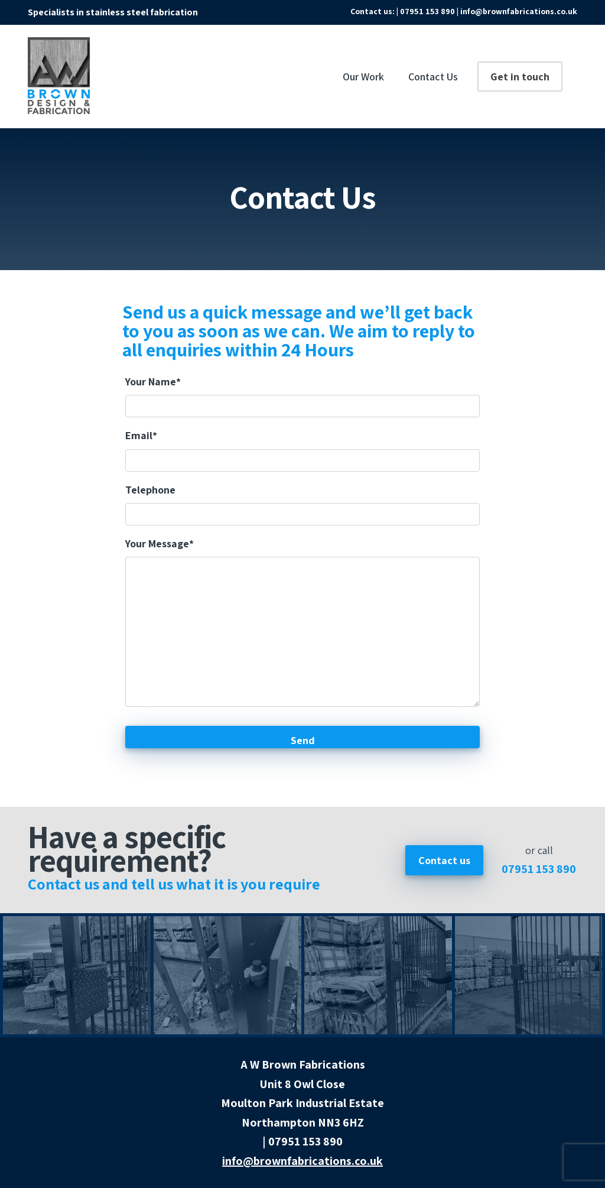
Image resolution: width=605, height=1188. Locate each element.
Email (141, 435)
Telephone (150, 489)
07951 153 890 (539, 869)
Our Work (363, 76)
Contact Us (433, 76)
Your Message (159, 543)
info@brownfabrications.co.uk (518, 11)
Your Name (153, 381)
